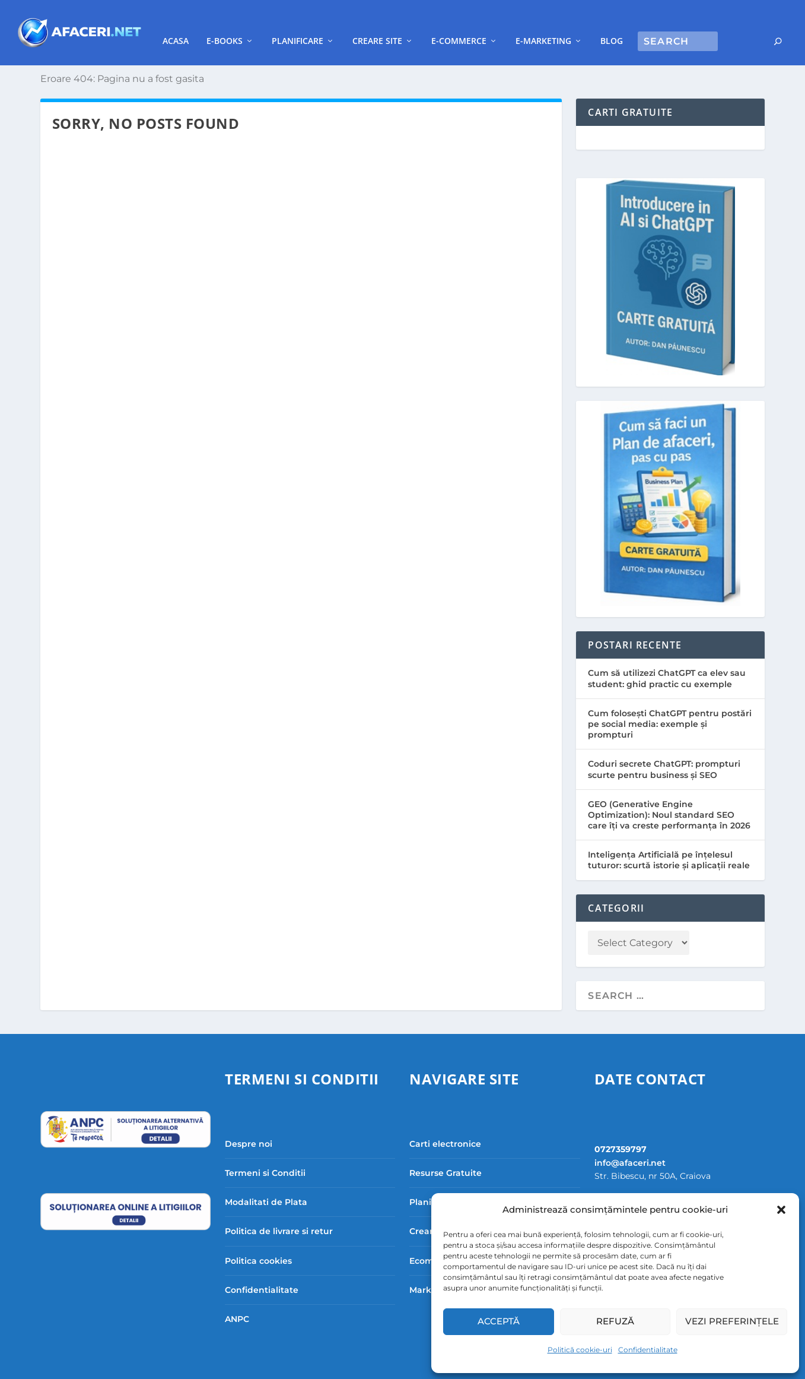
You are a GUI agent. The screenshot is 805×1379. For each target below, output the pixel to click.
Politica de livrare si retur (279, 1213)
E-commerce (537, 23)
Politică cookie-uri (580, 1349)
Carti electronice (445, 1126)
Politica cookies (258, 1243)
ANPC (237, 1301)
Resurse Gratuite (445, 1155)
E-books (303, 23)
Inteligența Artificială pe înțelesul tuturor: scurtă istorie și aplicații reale (669, 842)
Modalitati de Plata (266, 1184)
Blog (690, 23)
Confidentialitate (647, 1349)
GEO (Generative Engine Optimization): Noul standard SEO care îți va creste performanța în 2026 (669, 797)
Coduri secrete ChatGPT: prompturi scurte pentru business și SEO (664, 751)
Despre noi (248, 1126)
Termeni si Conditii (265, 1155)
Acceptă (499, 1321)
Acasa (254, 23)
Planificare (376, 23)
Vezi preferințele (732, 1321)
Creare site (456, 23)
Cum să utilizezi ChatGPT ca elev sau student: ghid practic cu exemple (667, 660)
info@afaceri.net (630, 1145)
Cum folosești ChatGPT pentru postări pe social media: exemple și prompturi (670, 706)
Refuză (615, 1321)
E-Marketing (622, 23)
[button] (781, 1210)
